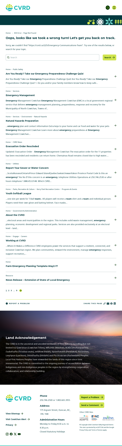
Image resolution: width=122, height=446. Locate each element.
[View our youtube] (19, 434)
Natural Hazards (40, 116)
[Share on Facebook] (111, 303)
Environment (27, 116)
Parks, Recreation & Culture (23, 189)
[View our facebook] (11, 434)
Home (8, 33)
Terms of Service (97, 430)
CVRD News (17, 142)
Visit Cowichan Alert (16, 419)
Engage (16, 236)
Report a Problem (18, 303)
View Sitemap (13, 413)
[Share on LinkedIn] (114, 303)
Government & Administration (25, 211)
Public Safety (18, 69)
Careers (24, 236)
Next (20, 290)
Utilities (16, 163)
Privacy (9, 424)
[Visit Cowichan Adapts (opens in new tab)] (83, 417)
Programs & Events (69, 189)
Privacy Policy (83, 430)
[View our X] (15, 434)
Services (16, 91)
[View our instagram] (7, 434)
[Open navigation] (114, 7)
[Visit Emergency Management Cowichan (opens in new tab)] (95, 417)
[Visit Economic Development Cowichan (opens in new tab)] (108, 417)
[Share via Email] (108, 303)
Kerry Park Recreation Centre (48, 189)
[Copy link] (104, 303)
